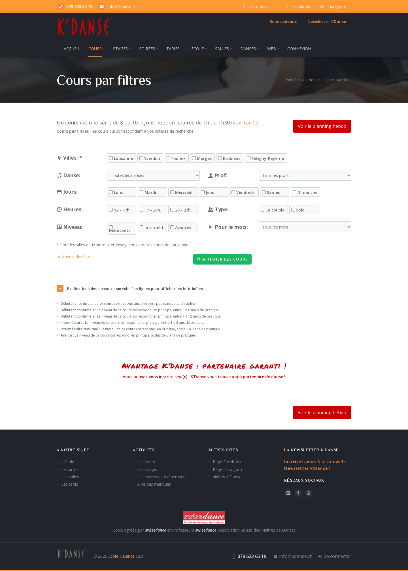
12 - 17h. (122, 210)
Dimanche (307, 192)
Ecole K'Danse (121, 556)
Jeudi (211, 192)
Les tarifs (69, 484)
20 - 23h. (183, 210)
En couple (274, 210)
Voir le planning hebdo (322, 126)
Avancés (183, 227)
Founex (178, 158)
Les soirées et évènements (162, 476)
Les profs (69, 469)
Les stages (147, 469)
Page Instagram (227, 469)
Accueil (314, 79)
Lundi (119, 192)
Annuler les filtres (75, 256)
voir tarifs (245, 122)
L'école (67, 461)
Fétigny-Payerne (268, 158)
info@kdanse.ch (122, 6)
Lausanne (123, 158)
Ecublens (231, 158)
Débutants (119, 230)
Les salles (70, 476)
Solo (300, 210)
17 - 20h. (152, 210)
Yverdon (152, 158)
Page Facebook (227, 461)
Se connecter (337, 556)
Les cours (146, 461)
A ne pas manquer (154, 484)
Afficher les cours (222, 259)
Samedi (274, 192)
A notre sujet (73, 450)
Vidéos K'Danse (227, 476)
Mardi (150, 192)
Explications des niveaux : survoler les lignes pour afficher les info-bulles (130, 288)
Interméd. (154, 227)
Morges (204, 158)
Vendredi (245, 192)
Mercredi (183, 192)
